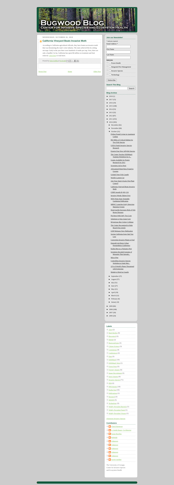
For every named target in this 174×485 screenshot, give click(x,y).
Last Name (110, 55)
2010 (111, 122)
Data (110, 356)
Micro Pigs (114, 258)
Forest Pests (113, 366)
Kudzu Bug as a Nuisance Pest (121, 249)
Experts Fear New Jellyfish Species (123, 151)
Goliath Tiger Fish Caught (120, 175)
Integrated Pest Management (121, 67)
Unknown (114, 441)
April (113, 292)
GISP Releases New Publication (122, 231)
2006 (111, 316)
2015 (111, 106)
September (115, 276)
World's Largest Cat (117, 178)
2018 (111, 96)
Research (112, 397)
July (112, 283)
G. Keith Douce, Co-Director (121, 430)
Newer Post (42, 71)
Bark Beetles (113, 333)
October (114, 131)
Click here (52, 56)
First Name (110, 49)
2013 (111, 112)
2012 (111, 116)
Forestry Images (114, 370)
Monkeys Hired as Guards (120, 272)
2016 (111, 103)
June (113, 286)
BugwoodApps (114, 343)
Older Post (97, 71)
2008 (111, 309)
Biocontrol (112, 336)
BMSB (111, 340)
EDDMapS (112, 360)
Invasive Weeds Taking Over (120, 196)
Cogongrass (113, 350)
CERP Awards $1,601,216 (120, 192)
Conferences (113, 353)
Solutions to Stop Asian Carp (121, 219)
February (114, 299)
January (114, 302)
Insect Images (113, 377)
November (115, 128)
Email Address (112, 44)
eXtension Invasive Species (115, 419)
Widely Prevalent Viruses (117, 413)
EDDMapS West (114, 363)
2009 (111, 306)
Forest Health (116, 63)
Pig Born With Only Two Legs (121, 216)
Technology (115, 75)
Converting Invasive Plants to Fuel (123, 240)
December (115, 125)
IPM (110, 383)
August (114, 279)
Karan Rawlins (116, 434)
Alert (110, 330)
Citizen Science (114, 346)
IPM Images (113, 387)
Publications (113, 393)
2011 (111, 119)
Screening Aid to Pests (118, 166)
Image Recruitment (115, 373)
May (113, 289)
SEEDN (111, 400)
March (113, 295)
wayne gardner (116, 460)
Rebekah (114, 437)
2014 (111, 109)
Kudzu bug (112, 390)
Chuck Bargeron (117, 426)
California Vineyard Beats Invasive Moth (64, 41)
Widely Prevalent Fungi (117, 410)
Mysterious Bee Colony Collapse (122, 222)
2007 (111, 312)
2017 (111, 100)
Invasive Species (117, 71)
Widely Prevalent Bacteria (118, 407)
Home (70, 71)
